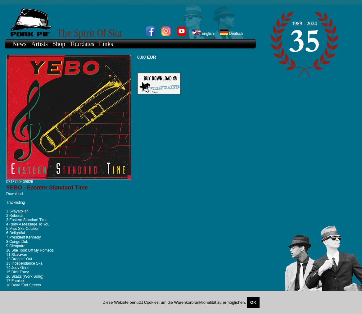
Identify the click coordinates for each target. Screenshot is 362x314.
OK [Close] (253, 302)
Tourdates (82, 43)
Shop (58, 43)
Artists (39, 43)
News (19, 43)
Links (106, 43)
